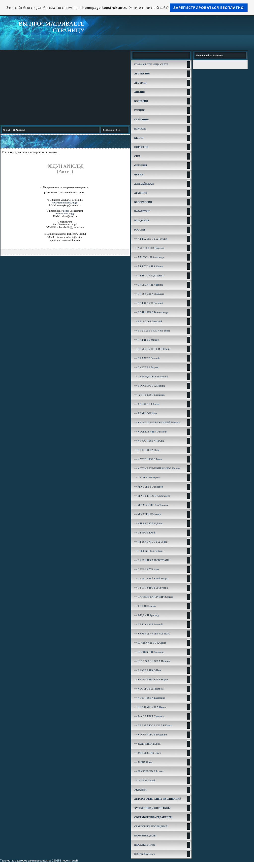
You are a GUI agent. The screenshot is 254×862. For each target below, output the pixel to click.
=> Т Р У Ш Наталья (145, 606)
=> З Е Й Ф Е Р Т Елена (146, 404)
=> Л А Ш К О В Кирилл (147, 477)
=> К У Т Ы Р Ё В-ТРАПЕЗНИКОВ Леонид (157, 468)
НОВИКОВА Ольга (144, 854)
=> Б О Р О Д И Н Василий (148, 303)
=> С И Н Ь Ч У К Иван (146, 569)
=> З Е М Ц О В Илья (145, 413)
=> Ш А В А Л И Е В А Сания (150, 642)
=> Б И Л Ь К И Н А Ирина (148, 284)
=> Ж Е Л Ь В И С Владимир (149, 395)
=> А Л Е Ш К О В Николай (149, 248)
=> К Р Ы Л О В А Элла (146, 450)
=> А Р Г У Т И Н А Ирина (148, 266)
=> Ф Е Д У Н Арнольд (146, 615)
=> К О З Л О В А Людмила (148, 688)
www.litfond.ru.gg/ (65, 213)
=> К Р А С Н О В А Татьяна (149, 440)
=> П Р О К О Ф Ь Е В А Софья (150, 541)
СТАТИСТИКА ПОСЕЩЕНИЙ (150, 826)
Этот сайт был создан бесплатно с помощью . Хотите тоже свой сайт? (127, 7)
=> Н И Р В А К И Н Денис (148, 523)
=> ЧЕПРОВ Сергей (145, 780)
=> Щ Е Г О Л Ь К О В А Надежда (152, 661)
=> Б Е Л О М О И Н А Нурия (150, 707)
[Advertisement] (65, 87)
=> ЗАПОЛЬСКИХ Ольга (147, 753)
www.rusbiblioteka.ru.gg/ (65, 202)
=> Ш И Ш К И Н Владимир (149, 652)
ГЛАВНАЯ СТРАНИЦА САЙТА (151, 64)
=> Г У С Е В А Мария (146, 367)
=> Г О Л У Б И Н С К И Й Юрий (151, 349)
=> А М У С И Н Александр (149, 257)
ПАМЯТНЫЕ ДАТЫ (145, 835)
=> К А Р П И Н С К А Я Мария (151, 679)
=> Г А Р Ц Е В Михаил (146, 339)
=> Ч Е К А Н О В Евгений (148, 624)
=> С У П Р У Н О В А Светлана (151, 587)
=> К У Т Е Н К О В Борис (148, 459)
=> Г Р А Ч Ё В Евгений (146, 358)
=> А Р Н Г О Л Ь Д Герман (148, 275)
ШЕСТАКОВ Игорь (144, 844)
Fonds (66, 210)
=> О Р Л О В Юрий (145, 532)
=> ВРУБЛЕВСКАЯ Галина (148, 771)
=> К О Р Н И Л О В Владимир (150, 734)
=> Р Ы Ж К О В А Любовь (148, 551)
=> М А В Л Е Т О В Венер (148, 486)
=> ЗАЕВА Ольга (143, 762)
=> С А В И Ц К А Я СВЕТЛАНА (152, 560)
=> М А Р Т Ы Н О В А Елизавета (152, 496)
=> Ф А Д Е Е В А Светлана (148, 716)
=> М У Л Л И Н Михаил (147, 514)
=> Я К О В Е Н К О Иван (147, 670)
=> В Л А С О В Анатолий (148, 321)
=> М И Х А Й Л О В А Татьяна (151, 505)
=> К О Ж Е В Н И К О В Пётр (150, 431)
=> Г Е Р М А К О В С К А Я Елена (152, 725)
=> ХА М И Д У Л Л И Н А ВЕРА (152, 633)
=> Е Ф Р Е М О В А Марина (149, 385)
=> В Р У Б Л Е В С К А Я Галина (152, 330)
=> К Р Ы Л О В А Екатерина (149, 697)
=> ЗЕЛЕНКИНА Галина (147, 743)
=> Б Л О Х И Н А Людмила (149, 294)
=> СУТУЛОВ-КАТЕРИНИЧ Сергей (153, 597)
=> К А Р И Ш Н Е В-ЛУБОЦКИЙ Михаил (157, 422)
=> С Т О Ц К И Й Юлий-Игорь (150, 578)
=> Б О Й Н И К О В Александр (151, 312)
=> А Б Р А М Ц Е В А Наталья (150, 238)
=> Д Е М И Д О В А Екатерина (151, 376)
